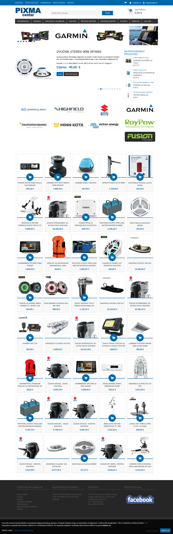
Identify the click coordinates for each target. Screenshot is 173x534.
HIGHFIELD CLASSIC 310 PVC (58, 343)
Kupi (60, 76)
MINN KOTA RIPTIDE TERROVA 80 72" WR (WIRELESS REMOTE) (112, 426)
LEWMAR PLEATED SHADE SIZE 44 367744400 (140, 344)
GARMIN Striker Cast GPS (85, 183)
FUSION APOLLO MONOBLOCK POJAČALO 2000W (85, 225)
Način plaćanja (22, 504)
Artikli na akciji (31, 3)
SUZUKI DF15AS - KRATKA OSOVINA (84, 425)
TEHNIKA (37, 21)
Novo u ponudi (59, 3)
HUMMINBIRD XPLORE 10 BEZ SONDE (85, 385)
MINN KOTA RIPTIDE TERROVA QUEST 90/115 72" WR (30, 225)
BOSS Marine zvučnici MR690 (84, 464)
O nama (20, 497)
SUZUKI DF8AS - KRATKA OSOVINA (29, 465)
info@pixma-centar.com (97, 499)
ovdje (146, 523)
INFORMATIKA (23, 21)
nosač (55, 494)
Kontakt (20, 499)
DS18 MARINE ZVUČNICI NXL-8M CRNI (56, 304)
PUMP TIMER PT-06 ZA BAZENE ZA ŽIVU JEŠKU (141, 58)
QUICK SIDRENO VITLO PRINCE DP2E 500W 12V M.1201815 (84, 305)
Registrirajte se (150, 3)
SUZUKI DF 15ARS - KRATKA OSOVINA (112, 465)
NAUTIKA (72, 21)
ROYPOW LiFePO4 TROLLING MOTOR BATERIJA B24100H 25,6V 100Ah (84, 265)
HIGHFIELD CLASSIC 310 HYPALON (56, 465)
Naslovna (19, 3)
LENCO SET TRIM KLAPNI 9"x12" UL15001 (140, 425)
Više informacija (71, 76)
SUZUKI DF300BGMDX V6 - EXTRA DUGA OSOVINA (140, 304)
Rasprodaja (46, 3)
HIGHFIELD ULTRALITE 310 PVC (140, 385)
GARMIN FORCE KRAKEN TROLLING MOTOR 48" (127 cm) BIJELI (140, 466)
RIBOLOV (136, 21)
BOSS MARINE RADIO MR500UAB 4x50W (112, 385)
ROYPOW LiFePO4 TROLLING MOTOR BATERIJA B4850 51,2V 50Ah (112, 225)
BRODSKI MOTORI (88, 21)
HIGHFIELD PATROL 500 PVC (112, 303)
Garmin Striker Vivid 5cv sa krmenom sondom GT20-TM (113, 344)
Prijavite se (135, 3)
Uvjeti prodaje (22, 494)
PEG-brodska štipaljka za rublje (143, 82)
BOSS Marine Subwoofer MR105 (140, 224)
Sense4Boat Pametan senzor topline (140, 184)
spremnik (69, 497)
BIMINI (63, 497)
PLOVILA (123, 21)
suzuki (73, 494)
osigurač (56, 499)
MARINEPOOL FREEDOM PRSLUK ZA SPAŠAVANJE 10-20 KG (30, 386)
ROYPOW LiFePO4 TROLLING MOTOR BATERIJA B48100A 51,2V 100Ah (30, 426)
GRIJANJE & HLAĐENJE (55, 21)
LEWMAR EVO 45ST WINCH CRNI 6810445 (58, 184)
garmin (79, 494)
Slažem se (165, 530)
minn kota (56, 497)
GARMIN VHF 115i (30, 343)
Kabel (76, 497)
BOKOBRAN (66, 494)
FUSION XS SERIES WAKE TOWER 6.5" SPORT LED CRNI (30, 305)
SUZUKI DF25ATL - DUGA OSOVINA (58, 425)
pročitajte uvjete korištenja (23, 530)
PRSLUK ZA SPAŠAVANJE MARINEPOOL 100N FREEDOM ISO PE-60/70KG (58, 265)
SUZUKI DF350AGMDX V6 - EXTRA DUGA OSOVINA (58, 224)
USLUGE (147, 21)
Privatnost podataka (24, 502)
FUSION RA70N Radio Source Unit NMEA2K (30, 184)
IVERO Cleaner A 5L (140, 70)
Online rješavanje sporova (27, 507)
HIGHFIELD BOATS (108, 21)
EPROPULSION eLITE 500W (113, 183)
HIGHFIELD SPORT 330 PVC (140, 263)
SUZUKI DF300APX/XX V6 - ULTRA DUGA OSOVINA (86, 344)
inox (59, 494)
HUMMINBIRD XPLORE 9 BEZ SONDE (30, 264)
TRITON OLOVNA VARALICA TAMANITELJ (143, 92)
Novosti (70, 3)
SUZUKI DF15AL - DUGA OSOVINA (58, 385)
